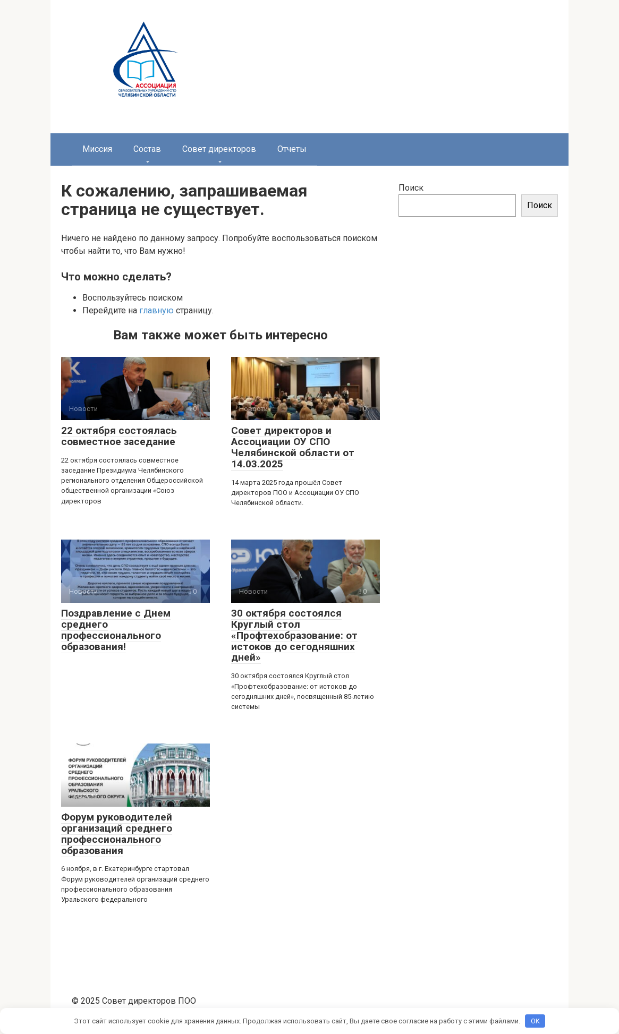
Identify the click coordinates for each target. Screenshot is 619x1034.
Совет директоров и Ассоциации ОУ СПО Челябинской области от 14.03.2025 (292, 447)
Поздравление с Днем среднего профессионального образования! (116, 630)
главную (156, 310)
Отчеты (292, 149)
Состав (147, 149)
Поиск (410, 188)
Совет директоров (219, 149)
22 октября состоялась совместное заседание (119, 436)
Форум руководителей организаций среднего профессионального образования (116, 834)
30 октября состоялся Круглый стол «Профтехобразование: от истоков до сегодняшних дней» (294, 635)
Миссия (97, 149)
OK (535, 1021)
